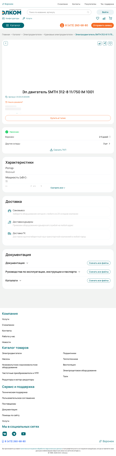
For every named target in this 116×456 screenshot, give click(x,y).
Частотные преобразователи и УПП (20, 373)
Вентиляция (69, 364)
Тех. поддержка (107, 4)
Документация (9, 409)
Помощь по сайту (11, 415)
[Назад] (6, 43)
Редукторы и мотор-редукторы (18, 379)
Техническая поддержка (14, 392)
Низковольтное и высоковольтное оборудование (20, 366)
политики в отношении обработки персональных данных (41, 449)
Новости (6, 342)
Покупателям (90, 4)
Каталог (17, 34)
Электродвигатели (32, 34)
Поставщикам (9, 403)
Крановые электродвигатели (58, 34)
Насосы (6, 359)
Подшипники (69, 353)
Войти (105, 12)
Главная (6, 34)
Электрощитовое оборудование (79, 370)
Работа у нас (8, 336)
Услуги (5, 319)
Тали (65, 376)
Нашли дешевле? (14, 102)
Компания (10, 313)
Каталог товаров (15, 347)
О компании (63, 4)
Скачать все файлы (99, 263)
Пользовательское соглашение (18, 398)
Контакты (76, 4)
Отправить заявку (102, 25)
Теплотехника (70, 359)
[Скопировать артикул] (17, 97)
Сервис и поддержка (18, 386)
